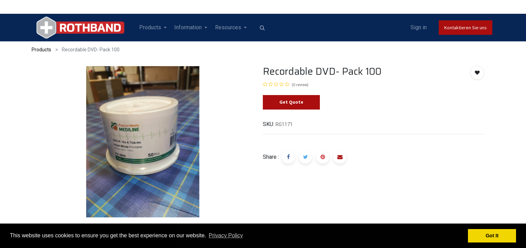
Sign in (419, 27)
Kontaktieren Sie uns (465, 27)
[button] (477, 73)
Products (41, 49)
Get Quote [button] (291, 102)
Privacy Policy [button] (226, 235)
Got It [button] (492, 235)
